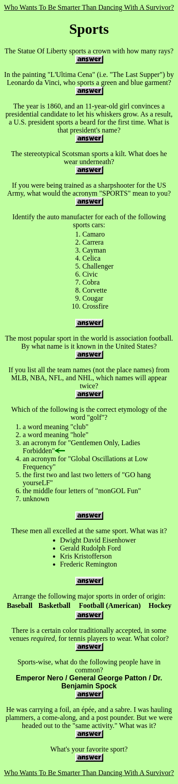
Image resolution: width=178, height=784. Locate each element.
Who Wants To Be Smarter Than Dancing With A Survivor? (89, 7)
